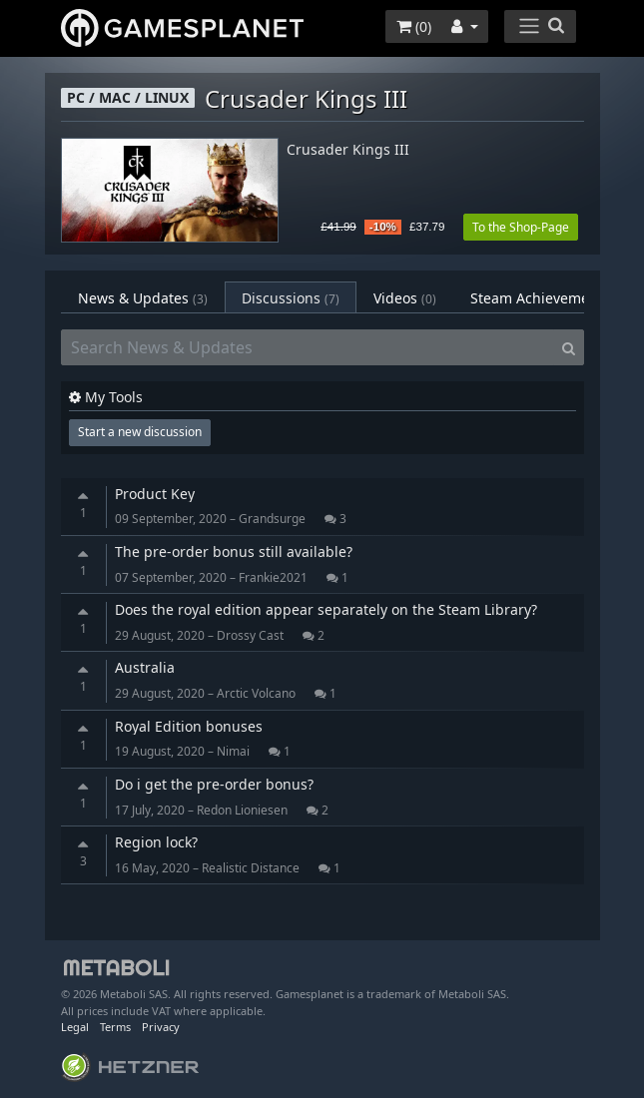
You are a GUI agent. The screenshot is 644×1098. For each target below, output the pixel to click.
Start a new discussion (140, 431)
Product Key (155, 493)
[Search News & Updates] (307, 347)
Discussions (290, 297)
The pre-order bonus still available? (233, 551)
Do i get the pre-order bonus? (214, 784)
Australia (145, 667)
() (413, 26)
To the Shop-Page (520, 227)
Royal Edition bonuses (189, 726)
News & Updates (143, 297)
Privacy (161, 1026)
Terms (115, 1026)
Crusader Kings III (348, 150)
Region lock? (156, 841)
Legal (75, 1026)
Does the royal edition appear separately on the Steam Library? (326, 609)
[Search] (568, 347)
